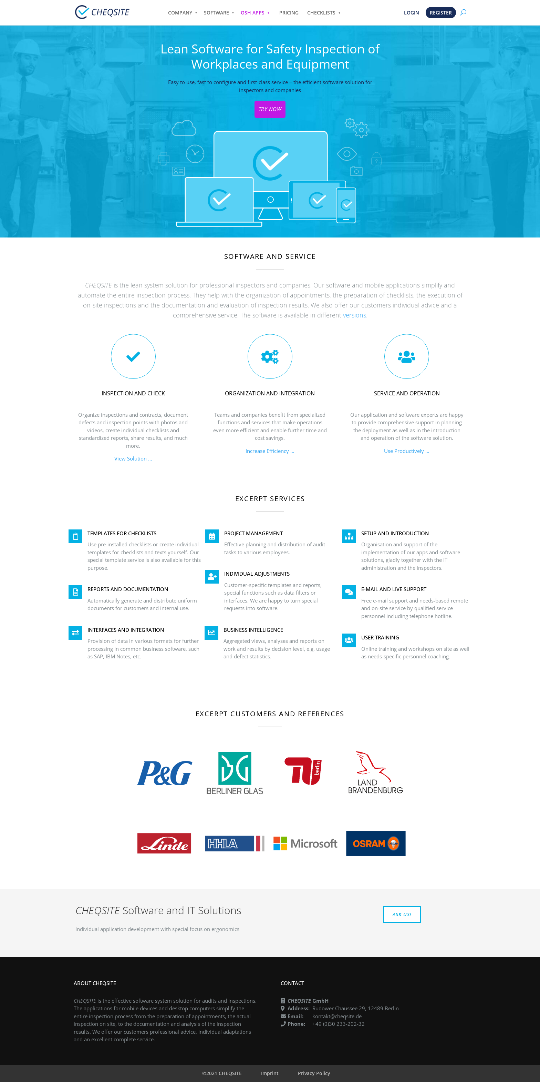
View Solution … (133, 458)
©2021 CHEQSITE (222, 1073)
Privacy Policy (314, 1073)
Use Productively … (406, 450)
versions (354, 315)
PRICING (289, 12)
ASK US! (402, 914)
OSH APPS (252, 12)
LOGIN (411, 12)
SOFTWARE (216, 12)
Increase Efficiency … (270, 450)
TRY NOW (270, 108)
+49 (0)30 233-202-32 (338, 1023)
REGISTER (441, 12)
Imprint (270, 1073)
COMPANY (180, 12)
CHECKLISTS (321, 12)
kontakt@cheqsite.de (337, 1016)
